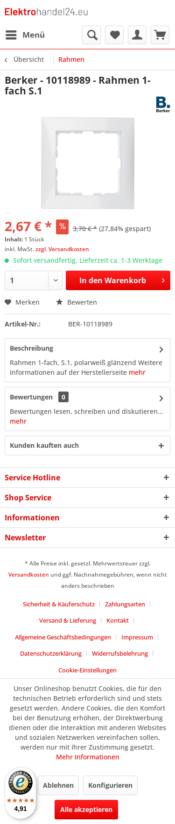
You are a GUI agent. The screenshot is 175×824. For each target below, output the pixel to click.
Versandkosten (28, 574)
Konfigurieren (110, 785)
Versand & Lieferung (67, 620)
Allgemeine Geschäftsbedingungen (63, 637)
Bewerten (76, 302)
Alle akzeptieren (86, 809)
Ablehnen (58, 785)
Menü (25, 33)
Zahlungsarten (125, 604)
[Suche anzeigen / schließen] (91, 35)
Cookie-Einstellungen (87, 670)
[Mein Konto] (137, 35)
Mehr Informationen (87, 756)
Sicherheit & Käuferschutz (59, 604)
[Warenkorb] (160, 35)
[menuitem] (24, 35)
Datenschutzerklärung (51, 653)
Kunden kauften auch (44, 445)
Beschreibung (31, 348)
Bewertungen (31, 396)
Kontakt (117, 620)
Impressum (137, 637)
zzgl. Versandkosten (62, 249)
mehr (137, 372)
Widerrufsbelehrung (120, 653)
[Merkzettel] (114, 35)
